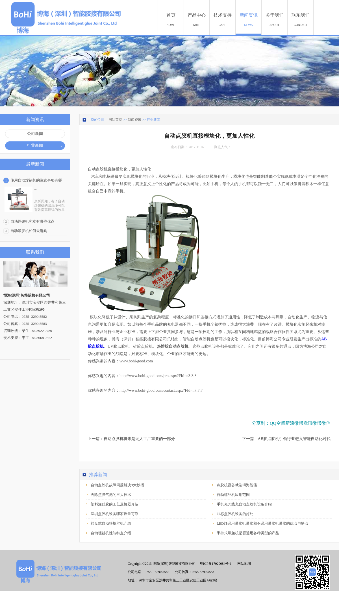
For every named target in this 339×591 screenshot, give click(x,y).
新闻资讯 (134, 120)
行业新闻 (153, 120)
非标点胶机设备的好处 (235, 514)
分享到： (261, 423)
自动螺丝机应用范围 (233, 494)
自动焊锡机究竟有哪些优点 (32, 221)
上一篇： (131, 439)
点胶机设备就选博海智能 (237, 485)
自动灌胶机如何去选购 (28, 231)
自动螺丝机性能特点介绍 (111, 533)
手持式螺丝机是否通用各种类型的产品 (248, 533)
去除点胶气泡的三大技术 (111, 494)
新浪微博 (294, 423)
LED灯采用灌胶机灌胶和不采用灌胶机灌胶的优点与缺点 (262, 523)
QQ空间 (277, 423)
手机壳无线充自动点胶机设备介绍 (244, 504)
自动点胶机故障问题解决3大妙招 (117, 485)
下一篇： (286, 439)
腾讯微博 (312, 423)
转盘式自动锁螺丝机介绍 (111, 523)
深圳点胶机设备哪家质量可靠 (114, 514)
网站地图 (243, 564)
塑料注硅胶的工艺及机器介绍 (114, 504)
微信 (326, 423)
